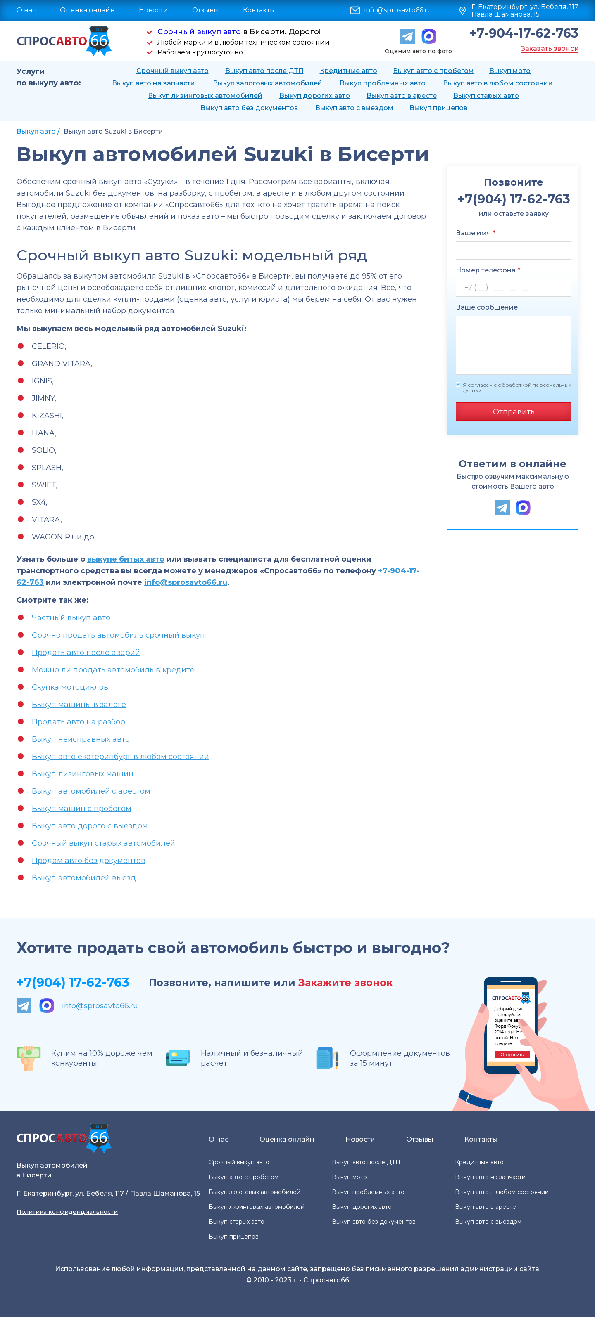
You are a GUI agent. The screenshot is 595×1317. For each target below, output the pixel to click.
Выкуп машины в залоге (79, 704)
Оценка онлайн (87, 10)
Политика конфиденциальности (67, 1211)
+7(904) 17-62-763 (73, 982)
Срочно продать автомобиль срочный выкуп (118, 635)
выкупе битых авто (125, 559)
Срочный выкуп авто (199, 31)
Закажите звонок (345, 983)
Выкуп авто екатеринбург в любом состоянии (120, 756)
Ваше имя (475, 233)
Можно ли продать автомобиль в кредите (113, 669)
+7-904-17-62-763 (523, 33)
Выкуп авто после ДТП (264, 71)
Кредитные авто (348, 71)
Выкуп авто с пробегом (433, 71)
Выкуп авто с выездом (354, 108)
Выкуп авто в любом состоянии (498, 83)
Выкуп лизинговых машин (82, 773)
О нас (26, 10)
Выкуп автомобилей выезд (84, 877)
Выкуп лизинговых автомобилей (205, 95)
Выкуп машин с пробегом (81, 808)
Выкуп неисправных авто (81, 739)
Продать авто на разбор (78, 721)
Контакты (259, 10)
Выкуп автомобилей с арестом (91, 791)
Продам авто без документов (88, 860)
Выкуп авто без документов (249, 108)
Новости (153, 10)
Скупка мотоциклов (70, 687)
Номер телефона (488, 270)
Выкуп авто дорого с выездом (90, 825)
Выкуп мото (510, 71)
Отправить (514, 411)
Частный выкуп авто (71, 617)
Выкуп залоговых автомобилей (267, 83)
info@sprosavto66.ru (398, 10)
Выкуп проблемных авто (383, 83)
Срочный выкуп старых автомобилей (103, 843)
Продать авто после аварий (86, 652)
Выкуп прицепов (438, 108)
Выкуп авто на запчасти (153, 83)
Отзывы (205, 10)
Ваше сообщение (487, 307)
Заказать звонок (549, 48)
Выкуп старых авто (486, 95)
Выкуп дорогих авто (314, 95)
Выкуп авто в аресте (402, 95)
